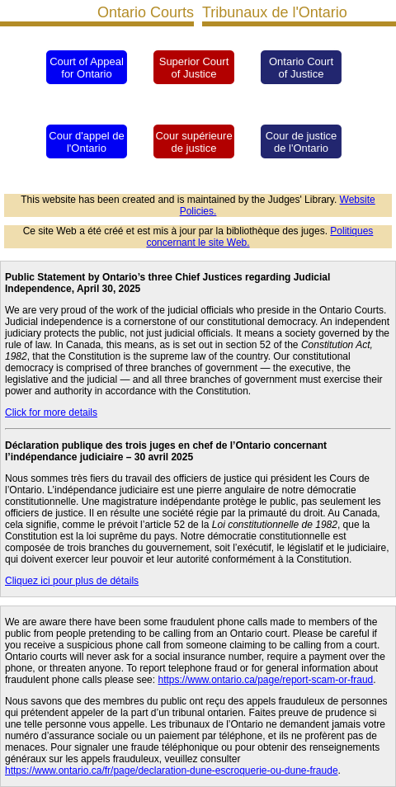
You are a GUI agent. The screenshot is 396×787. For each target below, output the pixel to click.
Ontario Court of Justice (301, 67)
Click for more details (51, 412)
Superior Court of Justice (194, 67)
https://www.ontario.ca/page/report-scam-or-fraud (265, 680)
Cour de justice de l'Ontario (301, 142)
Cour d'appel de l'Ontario (86, 142)
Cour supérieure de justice (193, 142)
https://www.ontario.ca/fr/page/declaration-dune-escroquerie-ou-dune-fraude (171, 770)
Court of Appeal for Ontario (87, 67)
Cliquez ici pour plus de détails (72, 581)
